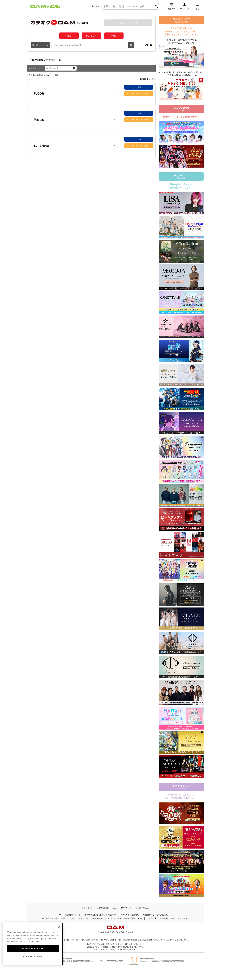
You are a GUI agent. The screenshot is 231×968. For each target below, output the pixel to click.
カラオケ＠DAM (142, 908)
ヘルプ (145, 45)
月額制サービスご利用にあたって (157, 915)
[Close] (58, 930)
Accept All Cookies (32, 951)
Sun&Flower (42, 145)
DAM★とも (126, 908)
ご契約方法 (151, 918)
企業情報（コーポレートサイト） (174, 918)
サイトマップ (87, 908)
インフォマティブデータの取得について (125, 918)
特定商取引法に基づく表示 (53, 918)
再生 (139, 87)
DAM (115, 908)
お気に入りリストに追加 (139, 94)
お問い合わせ (103, 908)
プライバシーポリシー (78, 918)
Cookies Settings (32, 959)
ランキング (92, 35)
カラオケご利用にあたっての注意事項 (100, 915)
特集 (113, 35)
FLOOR (39, 93)
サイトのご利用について (69, 915)
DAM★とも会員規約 (130, 915)
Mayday (39, 119)
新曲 (69, 35)
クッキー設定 (98, 918)
